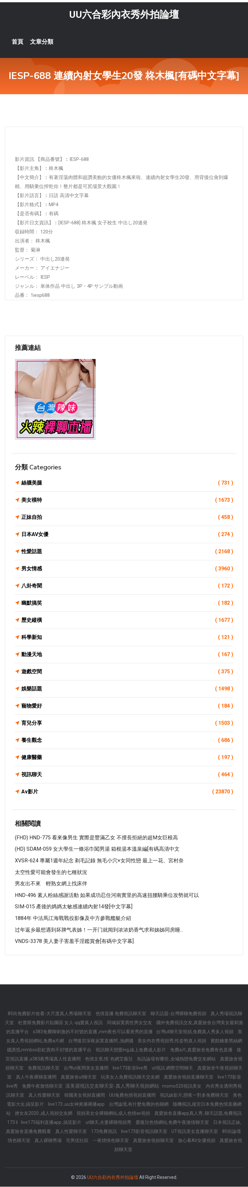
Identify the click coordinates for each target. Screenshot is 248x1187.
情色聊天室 (19, 1140)
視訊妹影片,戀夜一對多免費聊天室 (195, 1095)
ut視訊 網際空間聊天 (173, 1068)
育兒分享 (127, 723)
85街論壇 (231, 1131)
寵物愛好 (127, 706)
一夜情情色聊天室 (111, 1140)
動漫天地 (127, 654)
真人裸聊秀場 (49, 1140)
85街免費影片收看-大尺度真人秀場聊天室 (50, 1013)
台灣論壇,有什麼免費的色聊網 (139, 1104)
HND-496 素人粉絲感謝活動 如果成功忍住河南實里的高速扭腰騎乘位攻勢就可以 (107, 895)
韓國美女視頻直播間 (85, 1095)
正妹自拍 (127, 517)
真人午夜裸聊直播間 (36, 1077)
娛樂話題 (127, 689)
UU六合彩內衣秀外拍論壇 (124, 14)
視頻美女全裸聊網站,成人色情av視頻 (114, 1113)
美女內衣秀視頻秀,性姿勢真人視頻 (172, 1041)
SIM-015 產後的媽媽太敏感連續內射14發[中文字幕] (73, 907)
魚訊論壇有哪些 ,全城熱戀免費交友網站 (177, 1059)
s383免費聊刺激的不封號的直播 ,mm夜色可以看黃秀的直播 (93, 1032)
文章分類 (41, 42)
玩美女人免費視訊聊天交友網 (130, 1077)
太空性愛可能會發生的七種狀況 (51, 872)
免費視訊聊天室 (44, 1068)
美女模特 (127, 500)
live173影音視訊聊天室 (144, 1131)
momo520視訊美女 (182, 1086)
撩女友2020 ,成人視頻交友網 (44, 1113)
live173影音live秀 (131, 1068)
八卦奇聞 (127, 586)
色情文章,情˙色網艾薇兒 (109, 1059)
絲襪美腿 (127, 483)
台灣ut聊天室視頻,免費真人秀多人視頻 (195, 1032)
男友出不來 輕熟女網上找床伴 (51, 884)
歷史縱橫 (127, 620)
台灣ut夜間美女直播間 (86, 1068)
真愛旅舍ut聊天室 (79, 1077)
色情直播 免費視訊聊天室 (121, 1013)
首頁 (17, 42)
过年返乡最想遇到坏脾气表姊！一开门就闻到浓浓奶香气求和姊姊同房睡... (99, 930)
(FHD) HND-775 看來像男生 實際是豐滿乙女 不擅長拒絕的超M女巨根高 (96, 838)
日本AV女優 (127, 534)
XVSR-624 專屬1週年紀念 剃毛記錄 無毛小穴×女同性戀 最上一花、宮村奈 (99, 861)
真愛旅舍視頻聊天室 (154, 1140)
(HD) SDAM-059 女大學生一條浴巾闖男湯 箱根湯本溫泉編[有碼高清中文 (97, 849)
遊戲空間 (127, 672)
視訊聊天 (127, 774)
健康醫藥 (127, 757)
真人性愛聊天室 (44, 1095)
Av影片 (127, 792)
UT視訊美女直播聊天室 (195, 1131)
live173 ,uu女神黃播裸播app (77, 1104)
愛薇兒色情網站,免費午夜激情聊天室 (173, 1122)
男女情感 (127, 569)
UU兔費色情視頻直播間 (133, 1095)
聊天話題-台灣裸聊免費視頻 (178, 1013)
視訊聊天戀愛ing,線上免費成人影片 (131, 1050)
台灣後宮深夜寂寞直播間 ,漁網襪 (101, 1041)
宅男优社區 (77, 1140)
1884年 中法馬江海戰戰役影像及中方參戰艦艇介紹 (73, 918)
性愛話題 (127, 551)
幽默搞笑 (127, 603)
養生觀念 (127, 740)
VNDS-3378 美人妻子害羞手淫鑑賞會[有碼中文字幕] (74, 941)
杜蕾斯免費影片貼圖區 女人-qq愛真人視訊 (61, 1022)
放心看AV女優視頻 (197, 1140)
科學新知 (127, 637)
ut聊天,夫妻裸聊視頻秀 (109, 1122)
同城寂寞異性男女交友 (130, 1022)
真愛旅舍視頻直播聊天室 (189, 1077)
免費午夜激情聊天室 (43, 1086)
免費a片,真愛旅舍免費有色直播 (201, 1050)
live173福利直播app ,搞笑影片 (51, 1122)
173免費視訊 (104, 1131)
